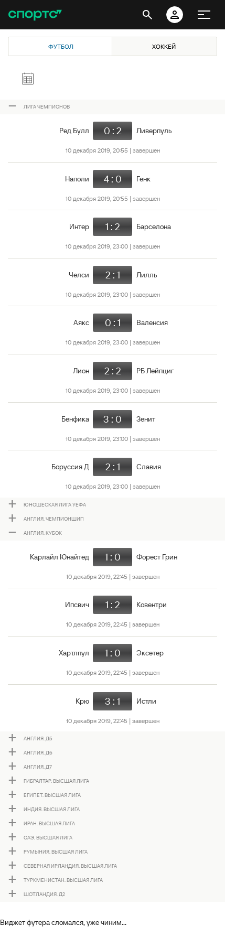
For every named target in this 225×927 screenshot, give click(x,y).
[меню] (204, 14)
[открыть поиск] (147, 14)
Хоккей (164, 46)
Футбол (60, 46)
